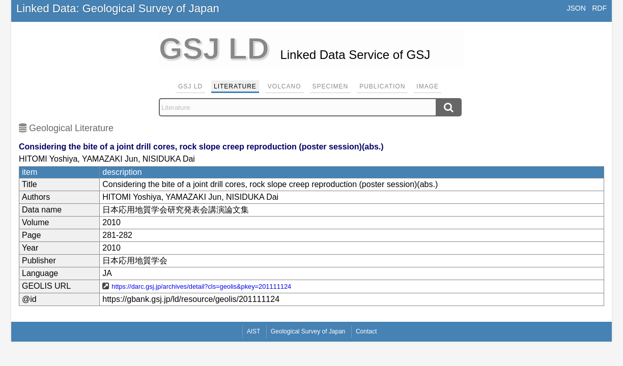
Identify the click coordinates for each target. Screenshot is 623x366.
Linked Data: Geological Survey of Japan (117, 8)
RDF (599, 8)
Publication (382, 86)
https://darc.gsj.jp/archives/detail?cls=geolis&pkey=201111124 (201, 286)
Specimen (331, 86)
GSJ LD (190, 86)
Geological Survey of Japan (308, 331)
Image (427, 86)
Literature (235, 86)
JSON (576, 8)
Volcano (284, 86)
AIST (254, 331)
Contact (366, 331)
